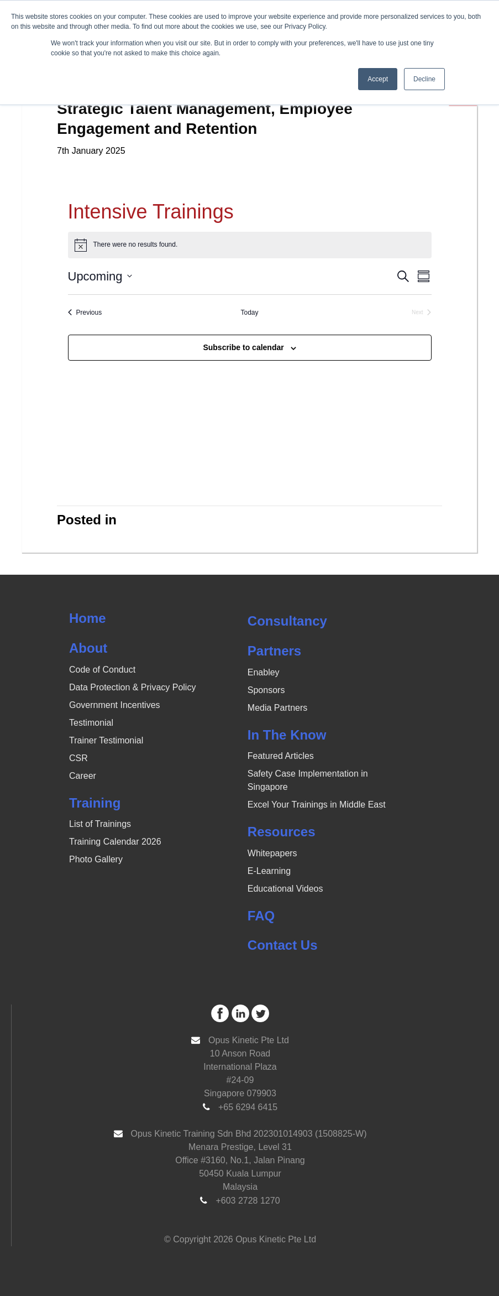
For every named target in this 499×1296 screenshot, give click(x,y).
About (88, 648)
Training (94, 802)
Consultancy (287, 620)
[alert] (250, 245)
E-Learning (269, 871)
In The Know (287, 734)
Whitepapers (272, 853)
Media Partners (278, 707)
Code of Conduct (102, 669)
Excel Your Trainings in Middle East (317, 804)
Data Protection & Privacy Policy (132, 687)
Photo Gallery (96, 859)
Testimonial (91, 722)
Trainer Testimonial (106, 740)
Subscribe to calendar (243, 347)
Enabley (264, 672)
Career (82, 775)
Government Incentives (114, 705)
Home (87, 618)
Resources (282, 831)
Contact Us (283, 945)
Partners (274, 650)
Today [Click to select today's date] (249, 312)
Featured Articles (281, 756)
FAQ (261, 915)
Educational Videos (285, 888)
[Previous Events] (85, 313)
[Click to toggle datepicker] (100, 276)
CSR (78, 758)
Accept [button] (377, 79)
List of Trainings (100, 824)
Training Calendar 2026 (115, 841)
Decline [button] (424, 79)
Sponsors (266, 690)
